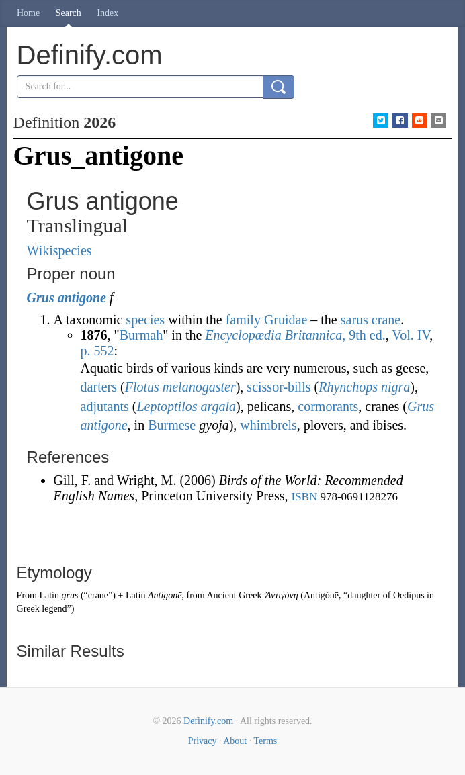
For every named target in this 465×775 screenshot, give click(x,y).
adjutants (105, 406)
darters (99, 386)
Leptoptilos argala (186, 406)
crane (98, 595)
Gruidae (285, 319)
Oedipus (409, 595)
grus (69, 595)
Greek (28, 609)
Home (28, 13)
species (145, 319)
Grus (40, 297)
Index (107, 13)
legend (54, 609)
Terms (265, 741)
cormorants (328, 406)
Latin (49, 595)
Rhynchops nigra (364, 386)
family (243, 319)
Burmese (172, 425)
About (235, 741)
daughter (363, 595)
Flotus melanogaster (180, 386)
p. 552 (97, 350)
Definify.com (208, 721)
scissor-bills (278, 386)
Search (68, 13)
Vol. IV (410, 335)
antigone (82, 297)
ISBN (304, 496)
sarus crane (370, 319)
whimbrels (268, 425)
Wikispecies (59, 250)
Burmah (141, 335)
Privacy (202, 741)
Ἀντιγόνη (281, 595)
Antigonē (165, 595)
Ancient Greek (233, 595)
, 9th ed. (295, 335)
